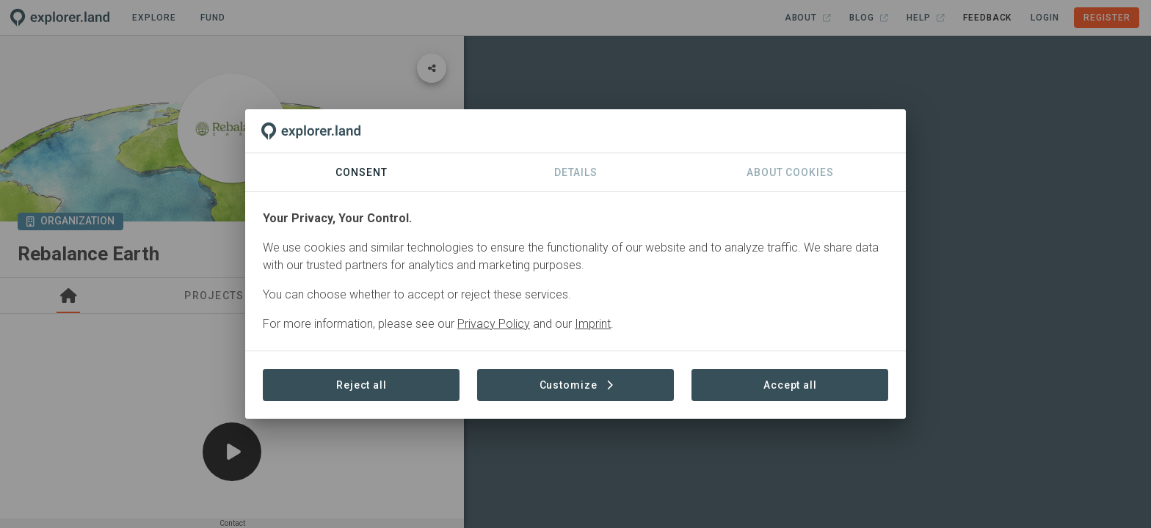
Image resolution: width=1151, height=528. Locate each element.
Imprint (593, 324)
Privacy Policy (493, 324)
